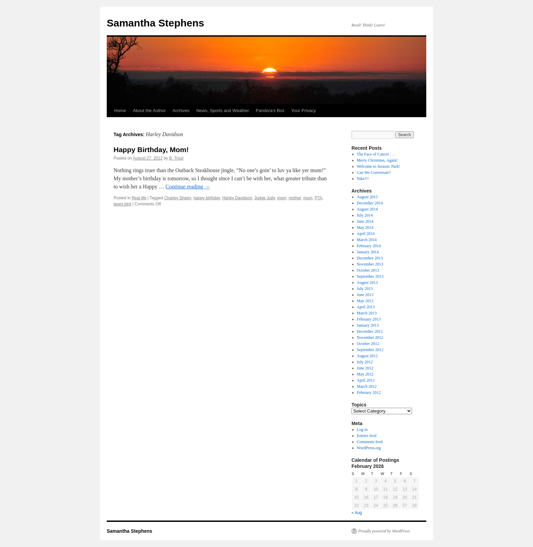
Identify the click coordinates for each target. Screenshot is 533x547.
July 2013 (365, 288)
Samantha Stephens (155, 23)
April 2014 (366, 233)
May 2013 (365, 300)
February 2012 (369, 392)
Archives (181, 110)
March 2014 (367, 239)
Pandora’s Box (270, 110)
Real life (139, 198)
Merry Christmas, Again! (377, 160)
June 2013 (365, 294)
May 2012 (365, 374)
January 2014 (368, 252)
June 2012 (365, 368)
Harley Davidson (237, 198)
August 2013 (367, 282)
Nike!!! (363, 178)
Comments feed (370, 441)
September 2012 (370, 349)
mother (295, 198)
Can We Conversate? (374, 172)
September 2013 (370, 276)
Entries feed (367, 435)
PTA (318, 198)
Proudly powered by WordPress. (384, 531)
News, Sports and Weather (222, 110)
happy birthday (206, 198)
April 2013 (366, 307)
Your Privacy (303, 110)
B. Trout (176, 158)
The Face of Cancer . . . (376, 154)
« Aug (356, 512)
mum (307, 198)
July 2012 (365, 362)
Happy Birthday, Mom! (151, 149)
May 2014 (365, 227)
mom (282, 198)
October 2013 (368, 270)
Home (120, 110)
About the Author (149, 110)
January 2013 (368, 325)
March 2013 (367, 313)
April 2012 (366, 380)
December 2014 (370, 203)
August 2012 (367, 355)
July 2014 (365, 215)
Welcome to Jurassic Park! (378, 166)
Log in (362, 429)
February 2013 (369, 319)
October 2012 (368, 343)
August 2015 (367, 197)
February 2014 (369, 245)
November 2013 (370, 264)
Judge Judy (264, 198)
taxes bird (122, 204)
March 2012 (367, 386)
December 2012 (370, 331)
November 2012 (370, 337)
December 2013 (370, 258)
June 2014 (365, 221)
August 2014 (367, 209)
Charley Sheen (177, 198)
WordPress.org (369, 447)
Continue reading (188, 186)
